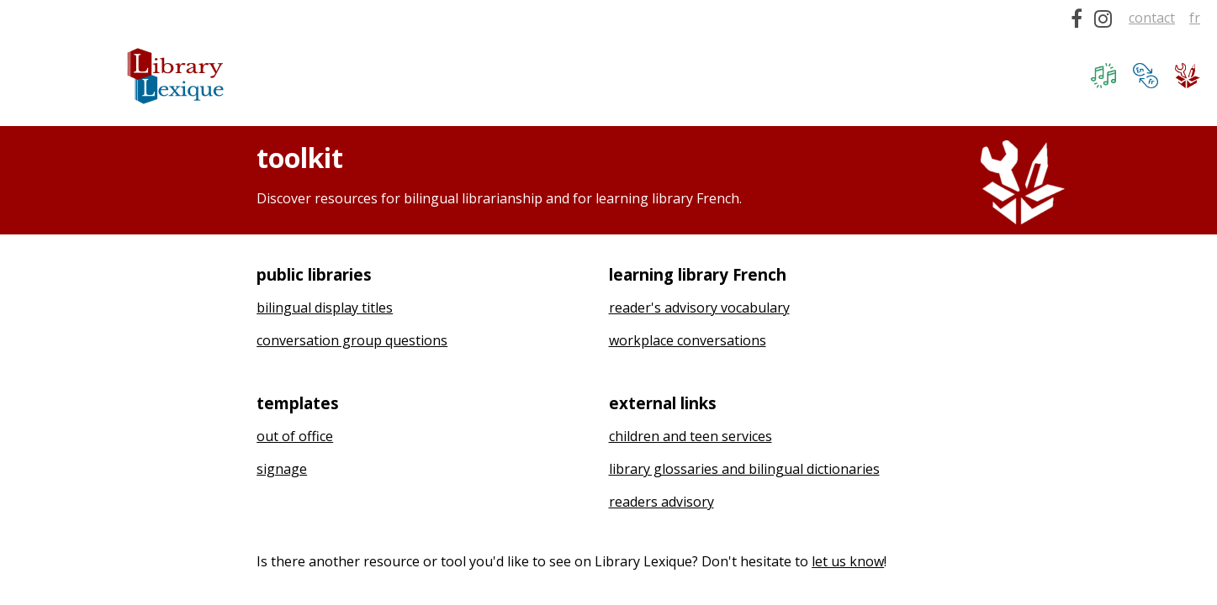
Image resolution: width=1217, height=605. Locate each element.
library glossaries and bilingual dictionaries (744, 469)
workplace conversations (687, 340)
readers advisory (661, 501)
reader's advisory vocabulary (699, 307)
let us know (848, 561)
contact (1152, 17)
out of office (295, 436)
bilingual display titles (325, 307)
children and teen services (690, 436)
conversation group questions (352, 340)
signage (282, 469)
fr (1194, 17)
